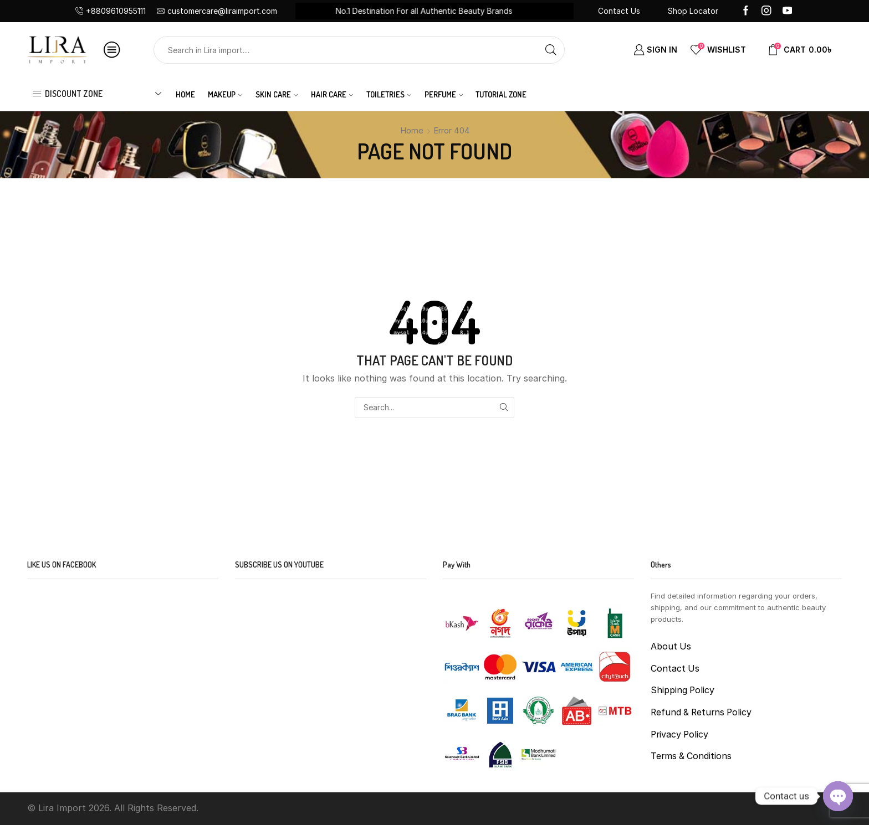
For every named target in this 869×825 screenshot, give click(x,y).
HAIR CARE (332, 94)
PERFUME (444, 94)
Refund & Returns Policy (701, 712)
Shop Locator (693, 11)
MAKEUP (225, 94)
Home (185, 94)
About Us (671, 646)
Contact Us (619, 11)
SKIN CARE (276, 94)
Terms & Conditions (691, 756)
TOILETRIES (388, 94)
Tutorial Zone (501, 94)
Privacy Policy (679, 734)
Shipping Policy (682, 690)
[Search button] (551, 50)
